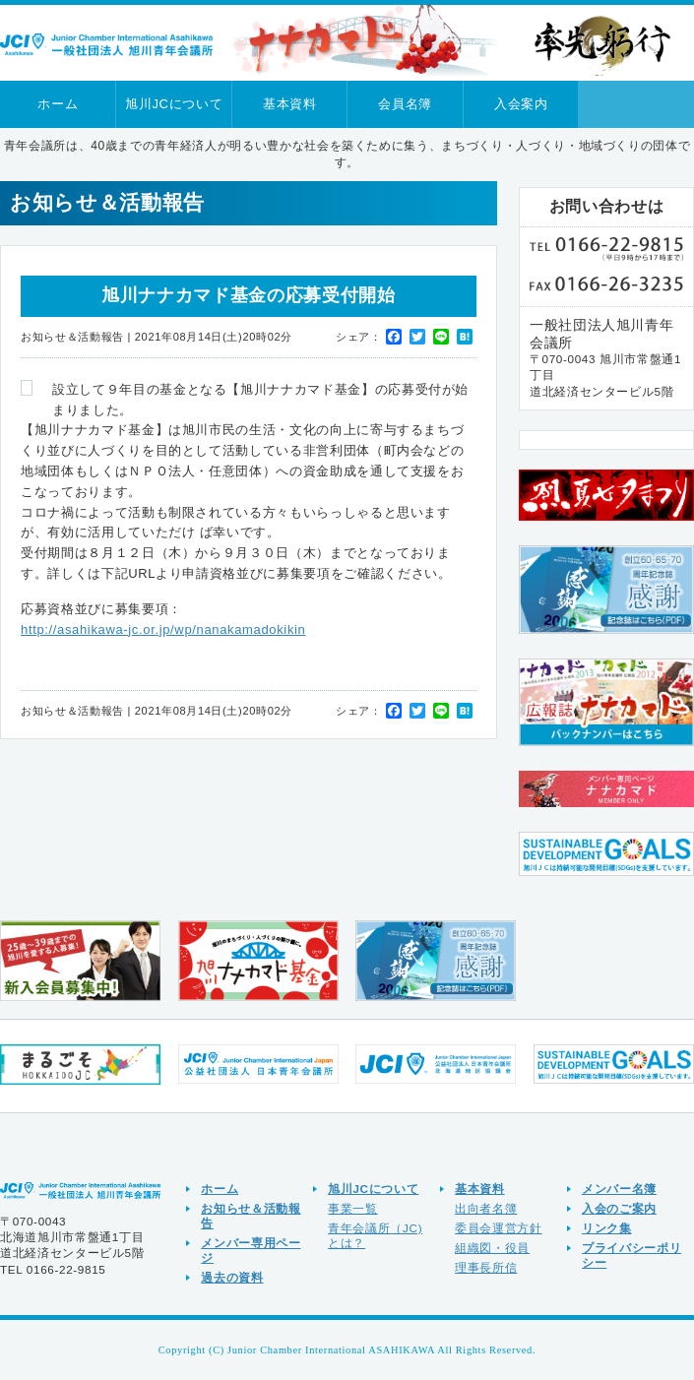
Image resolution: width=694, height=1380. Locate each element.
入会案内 (521, 103)
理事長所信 (486, 1267)
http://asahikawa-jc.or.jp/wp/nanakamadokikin (163, 629)
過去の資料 (232, 1277)
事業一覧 (353, 1208)
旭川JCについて (173, 103)
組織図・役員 (492, 1247)
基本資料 (290, 103)
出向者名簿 (486, 1208)
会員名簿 (405, 103)
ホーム (57, 103)
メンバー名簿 (619, 1188)
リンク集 (607, 1228)
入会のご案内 (619, 1208)
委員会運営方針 (498, 1228)
